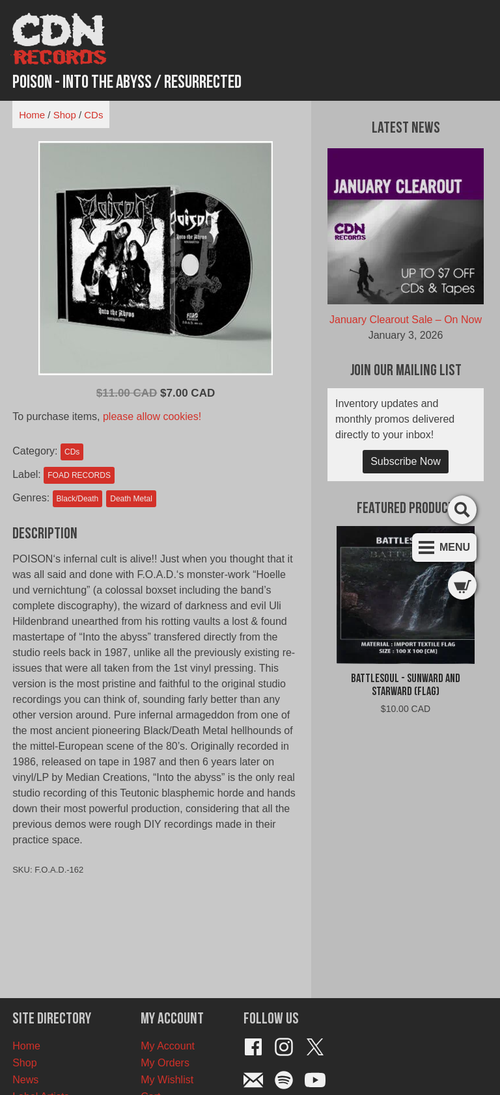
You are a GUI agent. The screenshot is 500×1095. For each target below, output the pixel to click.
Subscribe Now (405, 461)
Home (32, 114)
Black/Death (78, 498)
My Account (168, 1045)
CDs (93, 114)
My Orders (165, 1062)
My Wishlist (167, 1079)
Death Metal (131, 498)
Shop (64, 114)
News (25, 1079)
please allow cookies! (152, 416)
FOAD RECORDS (79, 475)
